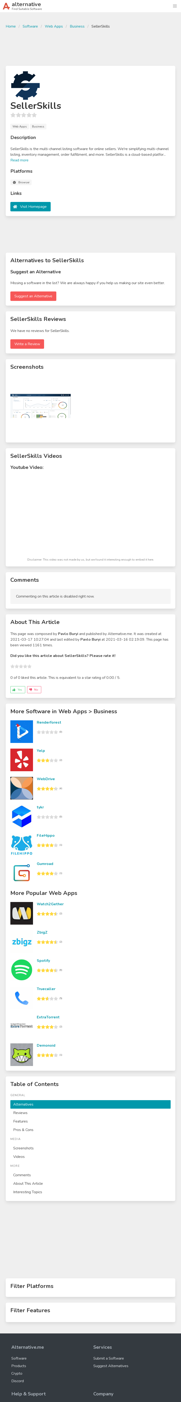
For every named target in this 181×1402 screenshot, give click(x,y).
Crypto (16, 1373)
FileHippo (46, 835)
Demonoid (46, 1045)
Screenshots (23, 1148)
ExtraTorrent (48, 1017)
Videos (19, 1156)
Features (20, 1121)
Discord (17, 1381)
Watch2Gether (50, 904)
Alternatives (23, 1104)
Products (18, 1366)
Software (30, 26)
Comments (22, 1175)
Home (11, 26)
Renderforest (49, 722)
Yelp (41, 750)
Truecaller (46, 989)
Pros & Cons (23, 1129)
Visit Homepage (33, 206)
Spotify (43, 960)
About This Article (28, 1183)
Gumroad (45, 863)
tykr (40, 807)
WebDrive (46, 779)
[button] (175, 6)
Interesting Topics (27, 1192)
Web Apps (54, 26)
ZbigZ (42, 932)
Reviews (20, 1112)
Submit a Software (108, 1358)
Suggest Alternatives (110, 1366)
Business (77, 26)
